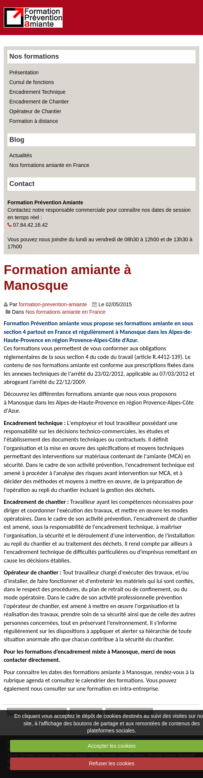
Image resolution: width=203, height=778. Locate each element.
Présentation (24, 72)
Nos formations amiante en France (49, 165)
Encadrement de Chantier (39, 102)
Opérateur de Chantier (35, 111)
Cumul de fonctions (31, 82)
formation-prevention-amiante (53, 304)
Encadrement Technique (37, 92)
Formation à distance (33, 121)
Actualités (20, 155)
